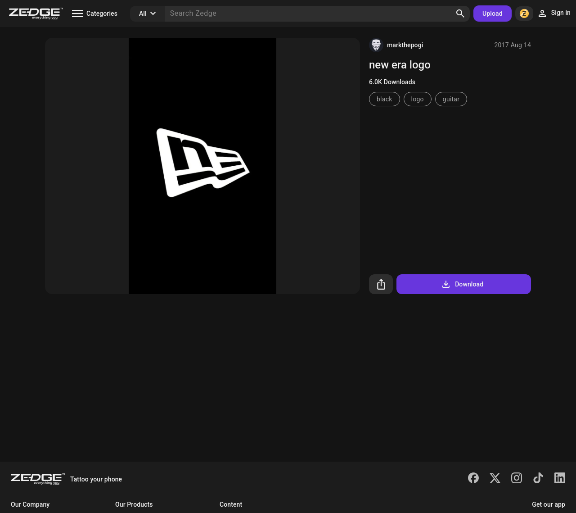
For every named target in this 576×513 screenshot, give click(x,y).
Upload (492, 13)
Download (462, 284)
